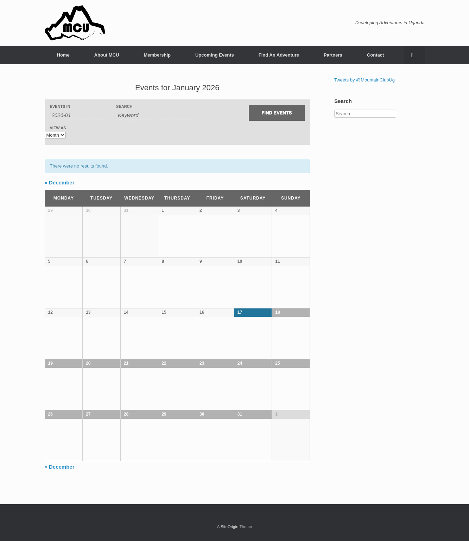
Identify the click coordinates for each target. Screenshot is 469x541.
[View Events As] (55, 135)
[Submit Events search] (277, 113)
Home (63, 55)
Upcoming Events (214, 55)
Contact (375, 55)
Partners (333, 55)
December (60, 182)
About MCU (106, 55)
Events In (60, 107)
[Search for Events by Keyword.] (155, 115)
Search (124, 107)
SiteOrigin (230, 526)
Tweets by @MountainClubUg (364, 80)
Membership (157, 55)
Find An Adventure (279, 55)
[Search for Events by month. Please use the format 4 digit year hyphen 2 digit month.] (78, 115)
